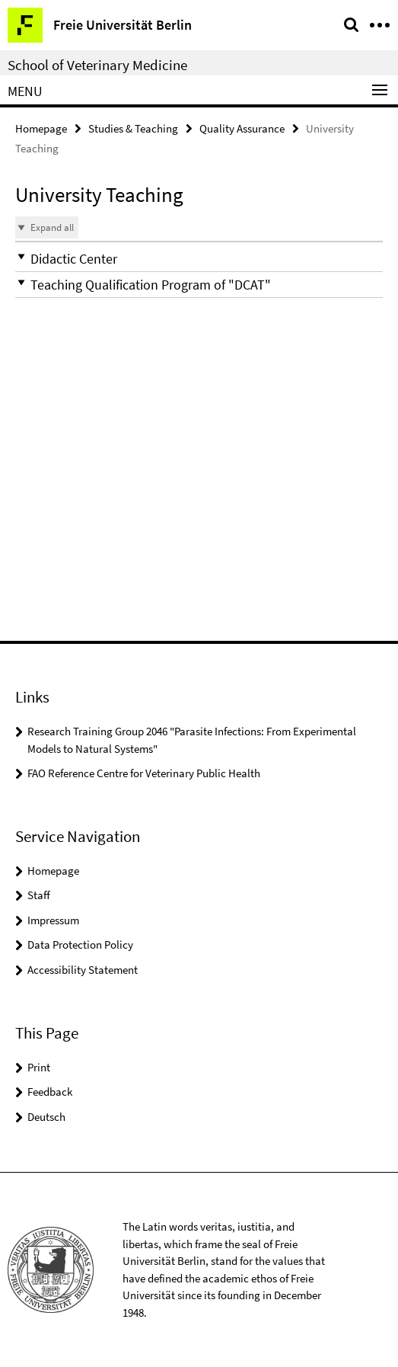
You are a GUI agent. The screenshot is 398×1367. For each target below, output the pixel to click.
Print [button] (38, 1067)
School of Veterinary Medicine (97, 65)
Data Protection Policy (80, 944)
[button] (199, 258)
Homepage (41, 128)
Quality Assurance (242, 128)
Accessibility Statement (82, 969)
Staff (38, 895)
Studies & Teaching (133, 128)
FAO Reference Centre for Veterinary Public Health (143, 773)
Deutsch (46, 1116)
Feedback (49, 1091)
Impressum (53, 920)
